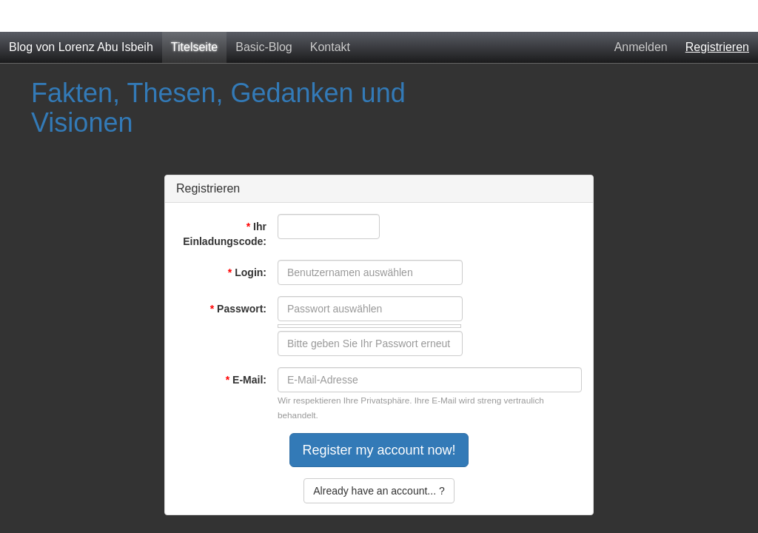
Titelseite (194, 47)
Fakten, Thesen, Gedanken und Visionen (218, 108)
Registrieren (717, 47)
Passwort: (238, 309)
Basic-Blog (263, 47)
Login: (247, 272)
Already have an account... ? (378, 491)
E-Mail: (246, 380)
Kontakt (330, 47)
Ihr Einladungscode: (224, 234)
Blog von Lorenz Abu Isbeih (81, 47)
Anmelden (641, 47)
